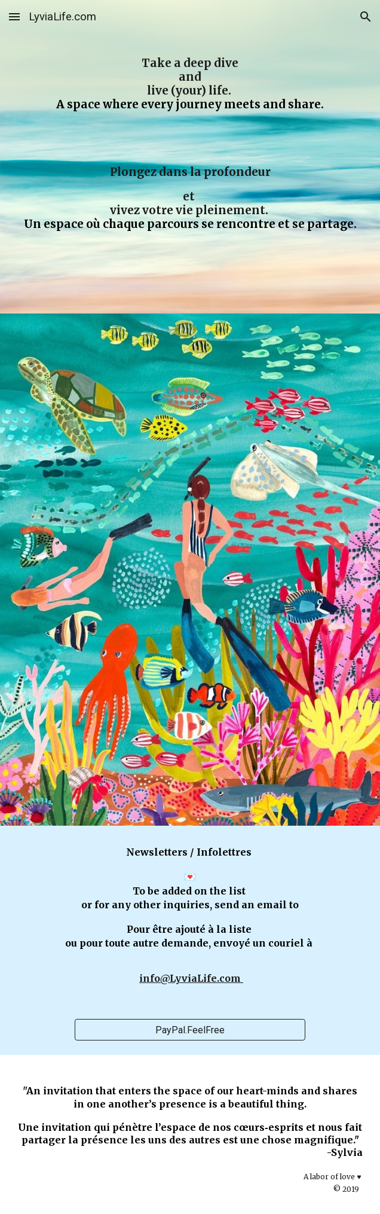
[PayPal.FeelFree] (190, 1030)
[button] (14, 16)
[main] (190, 157)
